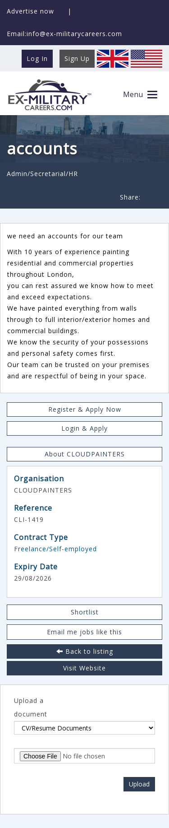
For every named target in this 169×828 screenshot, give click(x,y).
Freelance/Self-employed (55, 548)
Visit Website (84, 668)
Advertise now (30, 11)
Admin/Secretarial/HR (42, 173)
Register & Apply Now (84, 409)
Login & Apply (84, 428)
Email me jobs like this (84, 632)
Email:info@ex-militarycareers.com (64, 33)
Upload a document (30, 707)
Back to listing (84, 651)
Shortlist (85, 612)
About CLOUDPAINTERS (85, 454)
